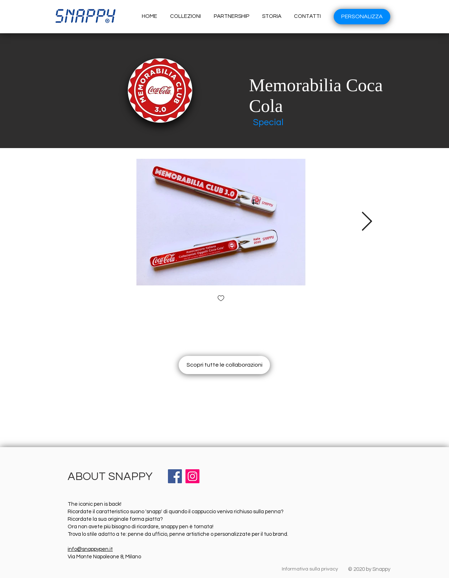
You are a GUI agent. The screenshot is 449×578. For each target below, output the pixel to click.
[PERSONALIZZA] (362, 16)
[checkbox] (221, 299)
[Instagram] (192, 476)
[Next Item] (367, 222)
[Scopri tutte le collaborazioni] (224, 365)
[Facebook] (175, 476)
